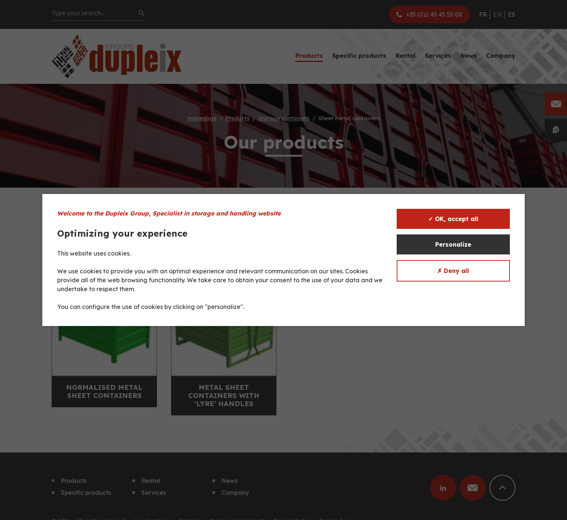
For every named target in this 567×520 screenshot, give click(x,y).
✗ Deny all (453, 270)
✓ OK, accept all (453, 219)
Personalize (453, 244)
